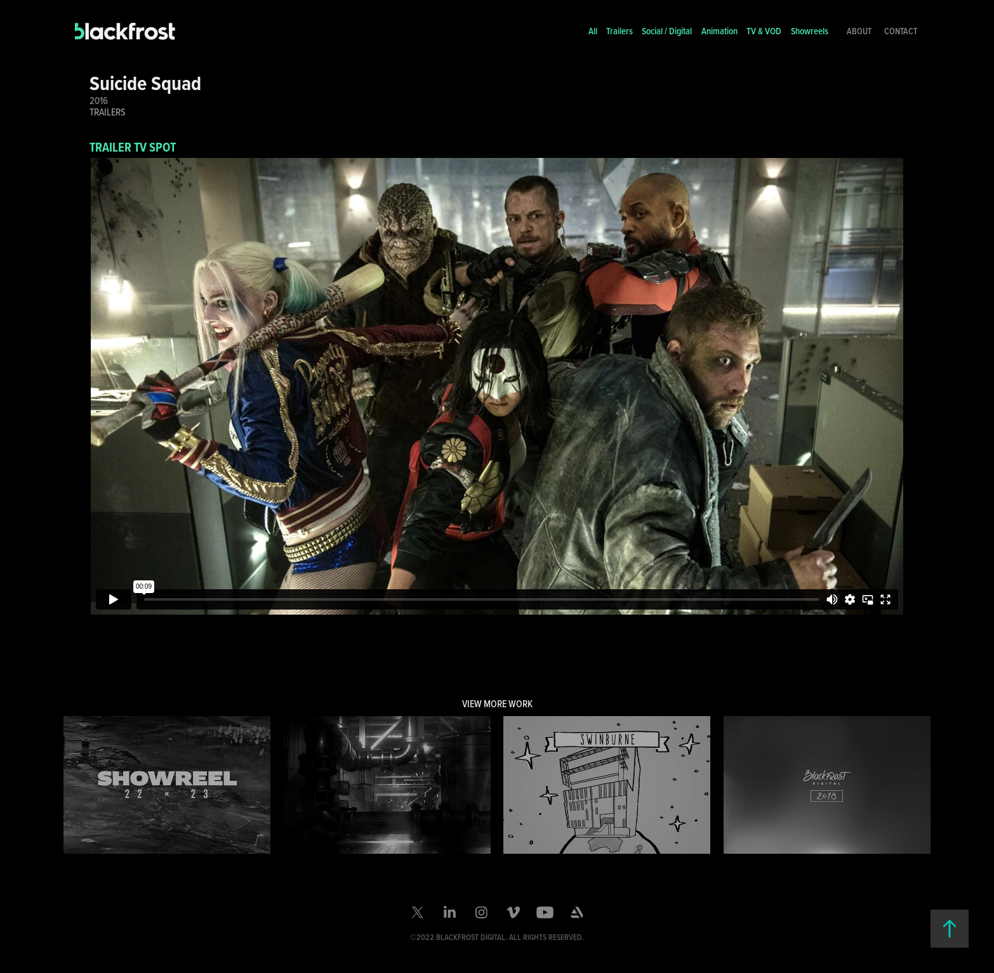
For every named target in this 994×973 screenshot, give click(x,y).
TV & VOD (763, 30)
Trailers (619, 30)
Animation (719, 30)
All (592, 30)
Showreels (809, 30)
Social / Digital (667, 30)
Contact (900, 31)
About (859, 31)
